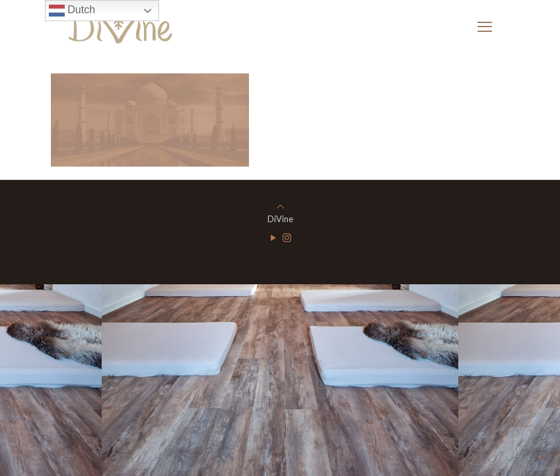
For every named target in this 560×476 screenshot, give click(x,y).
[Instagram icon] (287, 237)
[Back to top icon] (280, 206)
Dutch (72, 11)
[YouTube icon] (273, 237)
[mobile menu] (484, 26)
